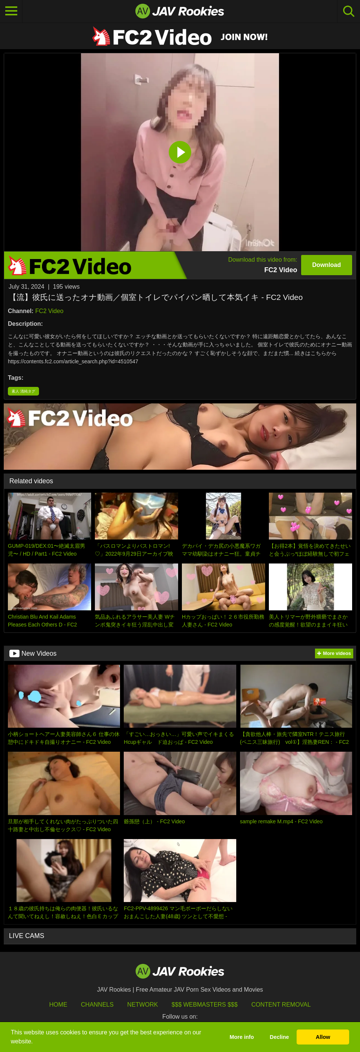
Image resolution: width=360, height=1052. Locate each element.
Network (142, 1004)
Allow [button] (323, 1037)
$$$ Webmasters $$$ (205, 1004)
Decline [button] (279, 1037)
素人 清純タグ (23, 391)
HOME (58, 1004)
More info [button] (242, 1037)
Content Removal (281, 1004)
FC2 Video (49, 311)
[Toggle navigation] (11, 11)
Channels (97, 1004)
